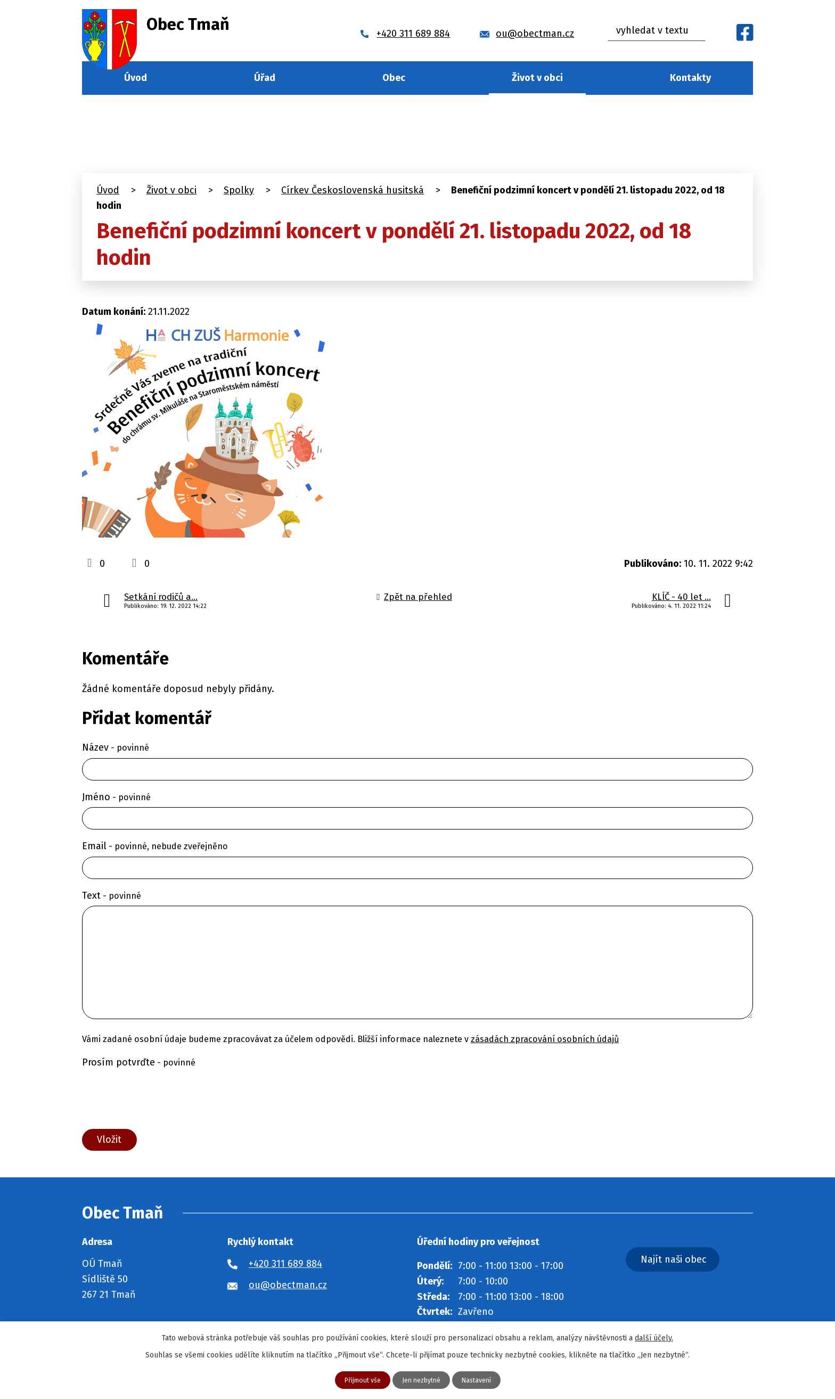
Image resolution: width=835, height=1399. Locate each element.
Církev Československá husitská (352, 190)
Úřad (264, 78)
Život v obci (537, 78)
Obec (393, 78)
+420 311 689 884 (285, 1269)
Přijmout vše (357, 1379)
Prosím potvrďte (138, 1062)
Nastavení (482, 1379)
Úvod (135, 78)
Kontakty (690, 78)
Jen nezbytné (421, 1379)
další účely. (654, 1336)
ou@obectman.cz (288, 1290)
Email (155, 846)
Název (115, 747)
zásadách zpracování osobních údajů (545, 1039)
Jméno (116, 797)
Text (111, 895)
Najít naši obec (702, 1267)
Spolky (239, 190)
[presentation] (163, 1098)
